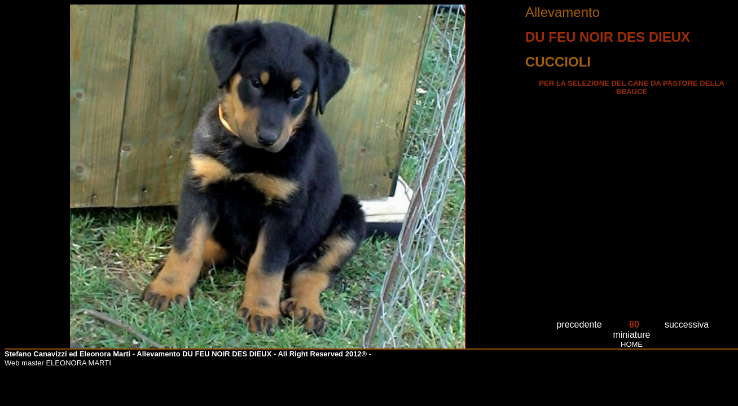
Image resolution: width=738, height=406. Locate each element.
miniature (632, 334)
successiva (687, 324)
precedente (578, 324)
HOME (632, 344)
